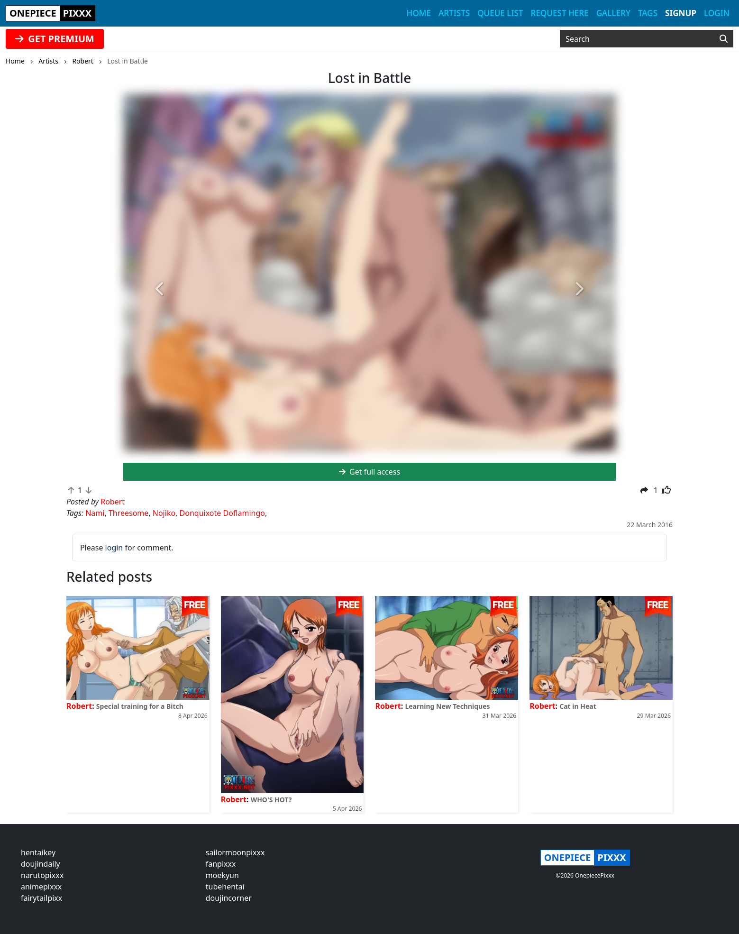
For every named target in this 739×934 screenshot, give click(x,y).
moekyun (222, 875)
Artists (454, 13)
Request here (560, 13)
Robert (79, 706)
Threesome (128, 513)
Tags (647, 13)
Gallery (613, 13)
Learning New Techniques (447, 706)
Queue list (500, 13)
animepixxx (41, 886)
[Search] (723, 39)
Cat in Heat (577, 706)
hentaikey (38, 852)
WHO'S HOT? (271, 799)
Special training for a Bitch (139, 706)
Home (419, 13)
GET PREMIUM (54, 38)
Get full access (369, 472)
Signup (680, 13)
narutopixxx (42, 875)
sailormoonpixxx (235, 852)
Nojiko (164, 513)
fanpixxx (221, 864)
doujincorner (229, 898)
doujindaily (40, 864)
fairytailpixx (41, 898)
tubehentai (225, 886)
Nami (94, 513)
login (114, 547)
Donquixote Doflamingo (222, 513)
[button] (160, 289)
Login (717, 13)
